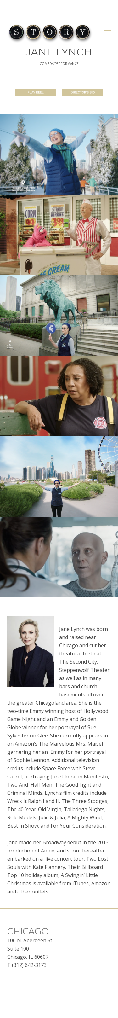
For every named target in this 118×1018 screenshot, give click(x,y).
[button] (107, 32)
